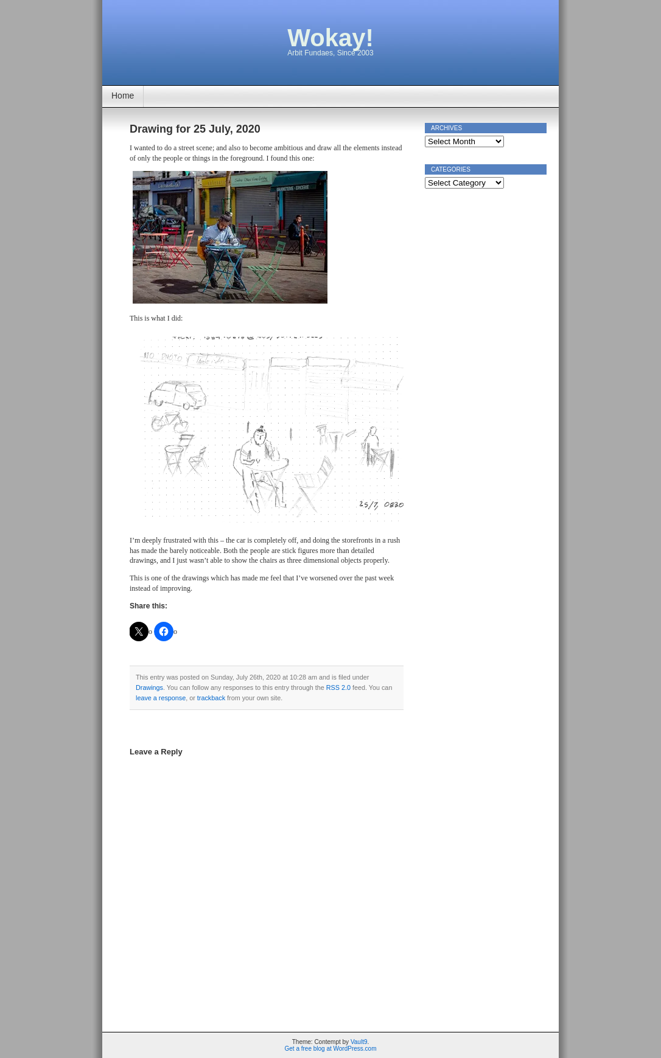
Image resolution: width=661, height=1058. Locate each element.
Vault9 (359, 1042)
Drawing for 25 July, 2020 (195, 129)
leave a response (161, 697)
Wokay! (330, 37)
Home (122, 95)
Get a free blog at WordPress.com (331, 1048)
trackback (211, 697)
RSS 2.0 (338, 687)
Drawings (149, 687)
